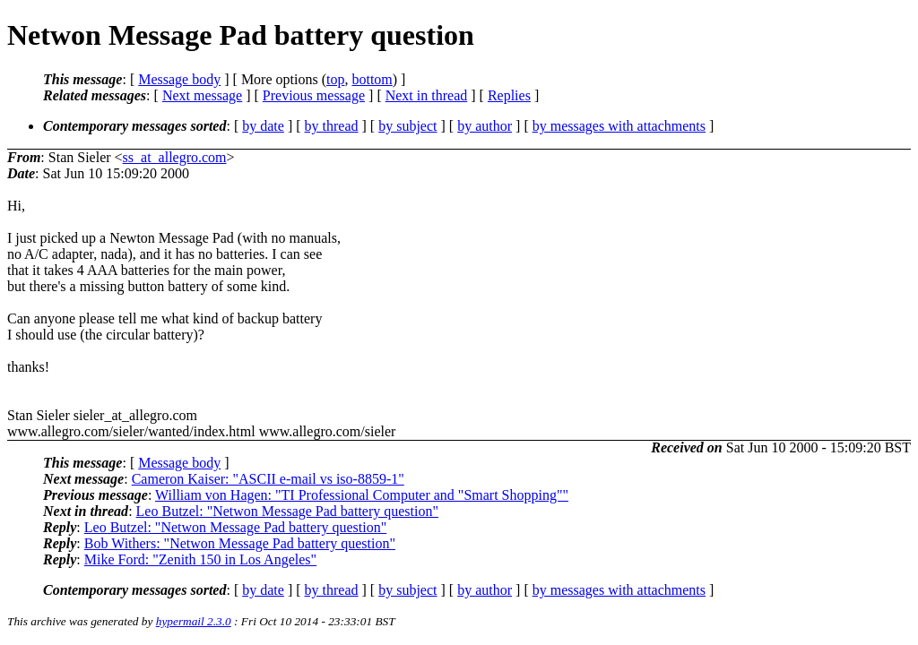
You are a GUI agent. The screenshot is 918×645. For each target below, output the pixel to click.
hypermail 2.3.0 (193, 621)
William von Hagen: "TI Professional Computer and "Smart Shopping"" (361, 495)
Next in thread (426, 95)
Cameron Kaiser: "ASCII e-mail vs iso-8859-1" (268, 478)
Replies (509, 95)
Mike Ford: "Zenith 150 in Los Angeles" (200, 559)
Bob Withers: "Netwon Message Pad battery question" (239, 543)
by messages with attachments (619, 125)
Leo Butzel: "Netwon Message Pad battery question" (287, 511)
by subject (407, 125)
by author (484, 125)
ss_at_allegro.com (175, 157)
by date (263, 125)
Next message (202, 95)
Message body (179, 79)
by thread (332, 125)
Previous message (314, 95)
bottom (371, 79)
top (335, 79)
